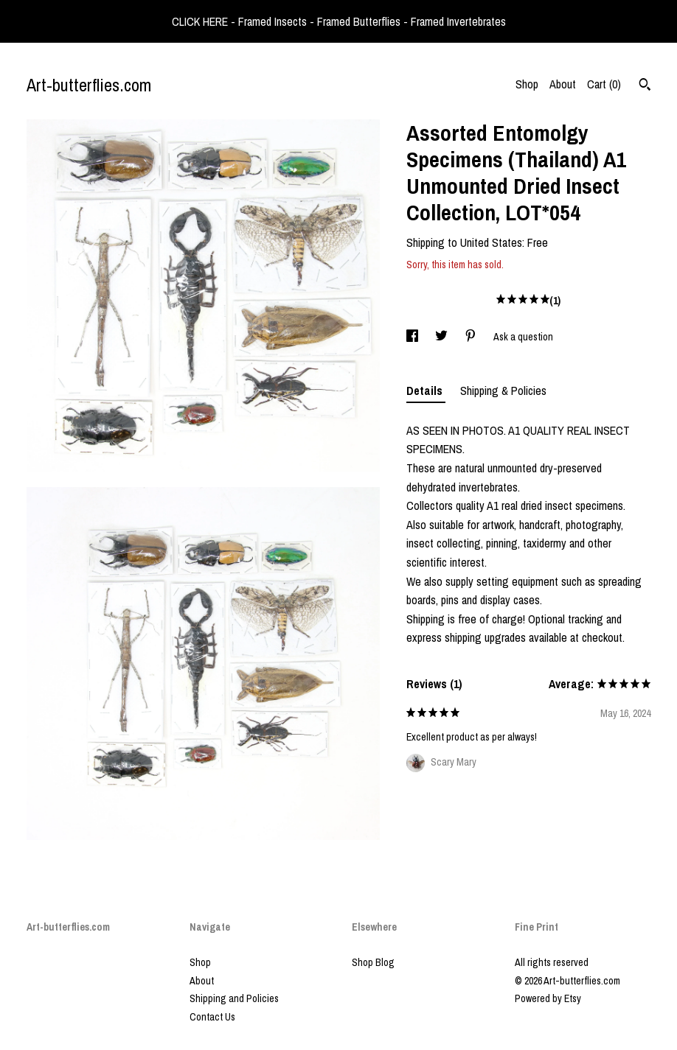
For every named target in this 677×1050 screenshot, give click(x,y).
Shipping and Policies (234, 998)
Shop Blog (373, 962)
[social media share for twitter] (442, 336)
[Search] (644, 86)
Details (425, 390)
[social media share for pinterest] (472, 336)
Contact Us (212, 1016)
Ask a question (523, 336)
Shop (526, 84)
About (562, 84)
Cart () (604, 84)
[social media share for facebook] (413, 336)
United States (491, 242)
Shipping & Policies (503, 390)
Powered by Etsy (548, 998)
